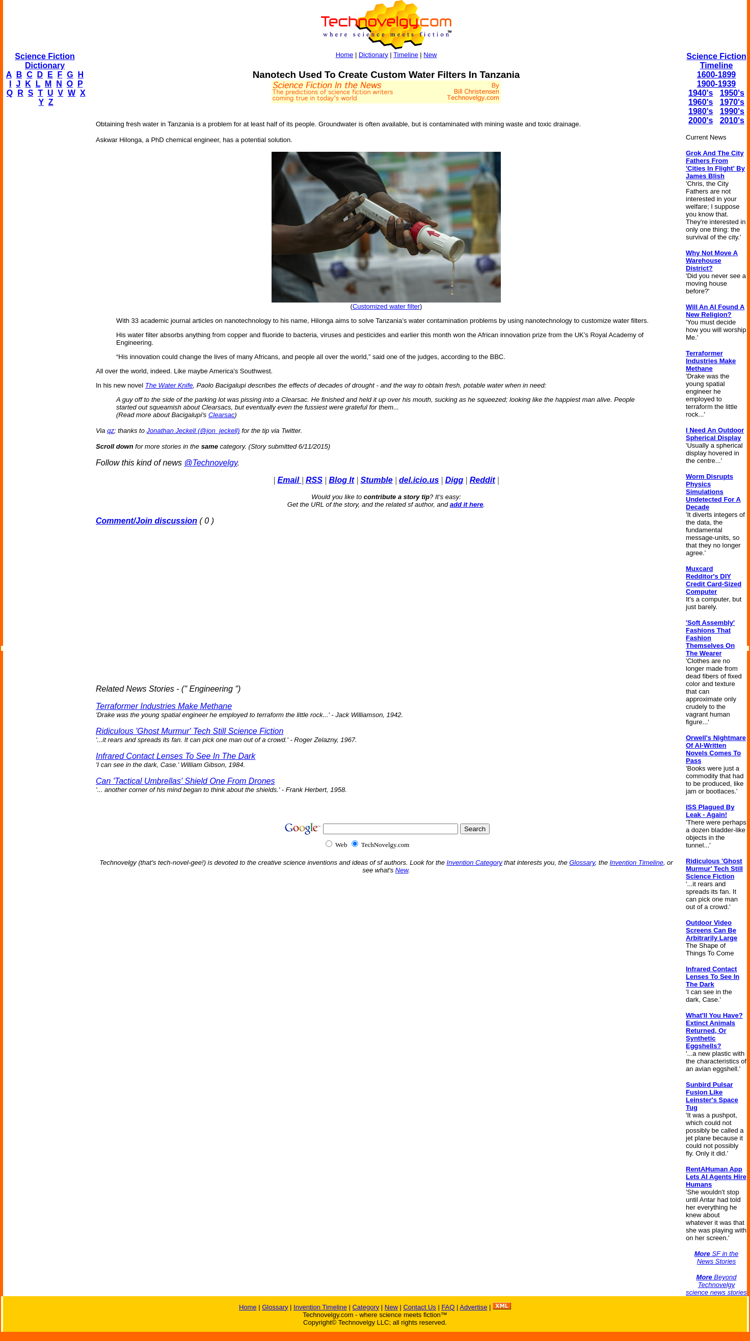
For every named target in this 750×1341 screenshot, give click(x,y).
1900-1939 (716, 83)
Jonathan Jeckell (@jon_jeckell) (193, 430)
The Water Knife (169, 385)
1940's (700, 93)
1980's (700, 111)
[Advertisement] (44, 268)
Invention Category (474, 862)
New (430, 55)
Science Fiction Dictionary (44, 61)
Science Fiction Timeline (716, 61)
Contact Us (419, 1307)
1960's (700, 102)
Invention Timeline (636, 862)
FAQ (447, 1307)
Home (345, 55)
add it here (467, 504)
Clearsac (221, 415)
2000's (700, 120)
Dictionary (373, 55)
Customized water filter (386, 306)
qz (110, 430)
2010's (732, 120)
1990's (732, 111)
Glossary (582, 862)
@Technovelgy (210, 462)
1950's (732, 93)
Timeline (405, 55)
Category (365, 1307)
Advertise (473, 1307)
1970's (732, 102)
